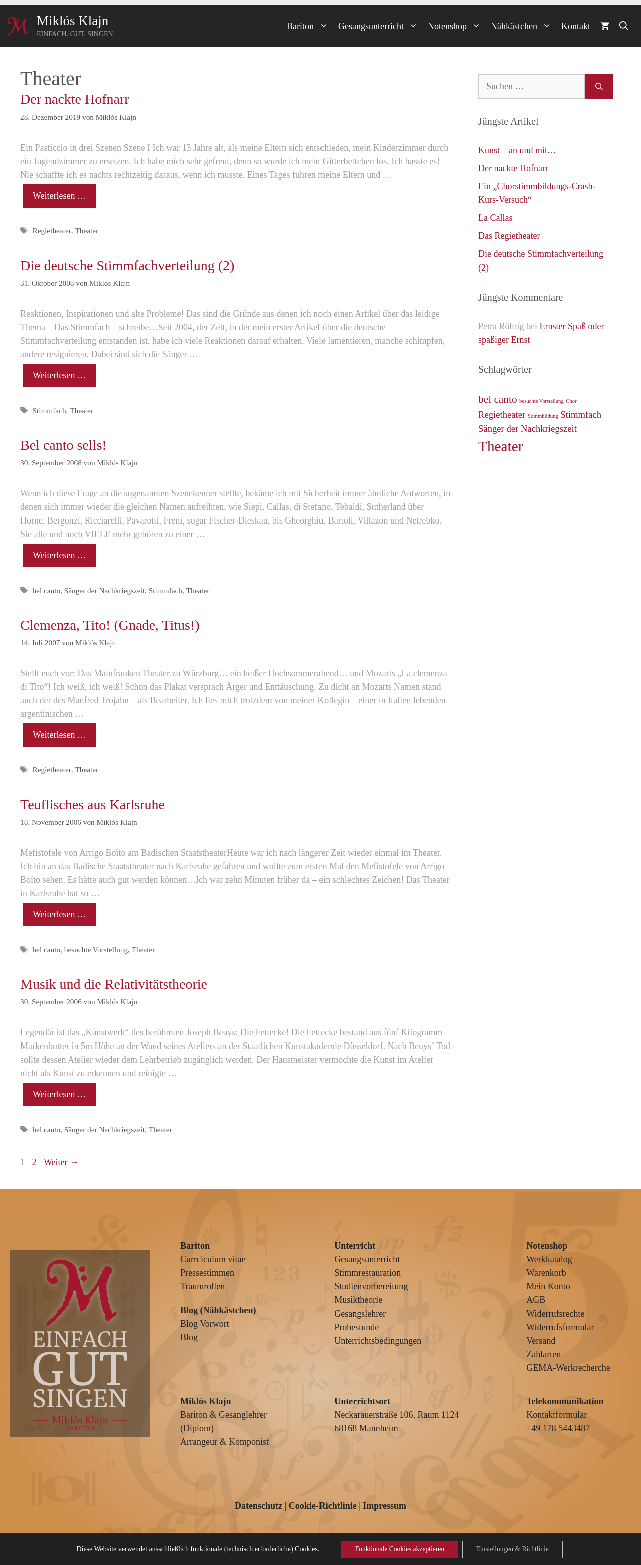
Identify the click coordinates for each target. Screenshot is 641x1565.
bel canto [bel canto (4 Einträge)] (497, 399)
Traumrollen (202, 1286)
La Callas (495, 218)
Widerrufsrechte (555, 1314)
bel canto (46, 590)
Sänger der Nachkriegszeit (104, 590)
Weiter (61, 1162)
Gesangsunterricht (380, 26)
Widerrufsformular (560, 1327)
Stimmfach (49, 410)
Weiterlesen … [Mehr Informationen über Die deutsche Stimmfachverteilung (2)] (59, 375)
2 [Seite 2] (35, 1162)
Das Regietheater (509, 236)
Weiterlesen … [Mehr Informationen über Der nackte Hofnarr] (59, 196)
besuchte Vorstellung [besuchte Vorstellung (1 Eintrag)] (541, 401)
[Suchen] (599, 86)
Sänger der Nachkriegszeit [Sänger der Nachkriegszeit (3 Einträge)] (527, 428)
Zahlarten (543, 1354)
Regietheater (51, 230)
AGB (535, 1300)
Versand (540, 1341)
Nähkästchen (523, 26)
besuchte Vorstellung (96, 949)
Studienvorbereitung (371, 1286)
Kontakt (575, 26)
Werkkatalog (549, 1259)
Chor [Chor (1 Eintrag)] (571, 401)
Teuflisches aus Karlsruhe (92, 804)
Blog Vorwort (204, 1324)
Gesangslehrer (360, 1314)
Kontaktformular (556, 1415)
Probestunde (356, 1327)
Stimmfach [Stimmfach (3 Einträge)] (580, 414)
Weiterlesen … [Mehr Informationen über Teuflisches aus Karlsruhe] (59, 914)
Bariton (310, 26)
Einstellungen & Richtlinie (514, 1549)
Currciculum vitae (212, 1259)
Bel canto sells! (63, 445)
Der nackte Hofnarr (74, 99)
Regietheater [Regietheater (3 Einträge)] (501, 414)
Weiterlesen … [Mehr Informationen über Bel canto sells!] (59, 555)
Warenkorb (546, 1273)
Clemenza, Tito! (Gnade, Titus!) (110, 625)
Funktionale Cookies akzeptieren (397, 1549)
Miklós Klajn (72, 20)
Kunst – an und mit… (517, 150)
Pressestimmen (207, 1273)
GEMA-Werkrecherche (568, 1368)
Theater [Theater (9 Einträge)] (500, 446)
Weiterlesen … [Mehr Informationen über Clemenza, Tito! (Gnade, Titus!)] (59, 735)
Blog (189, 1337)
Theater (86, 230)
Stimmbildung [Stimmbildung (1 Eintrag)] (543, 416)
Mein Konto (548, 1286)
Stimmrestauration (367, 1273)
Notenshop (457, 26)
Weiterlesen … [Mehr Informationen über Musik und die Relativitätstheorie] (59, 1094)
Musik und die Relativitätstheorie (113, 984)
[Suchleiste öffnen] (623, 26)
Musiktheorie (358, 1300)
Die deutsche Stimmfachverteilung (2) (127, 265)
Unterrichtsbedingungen (377, 1341)
